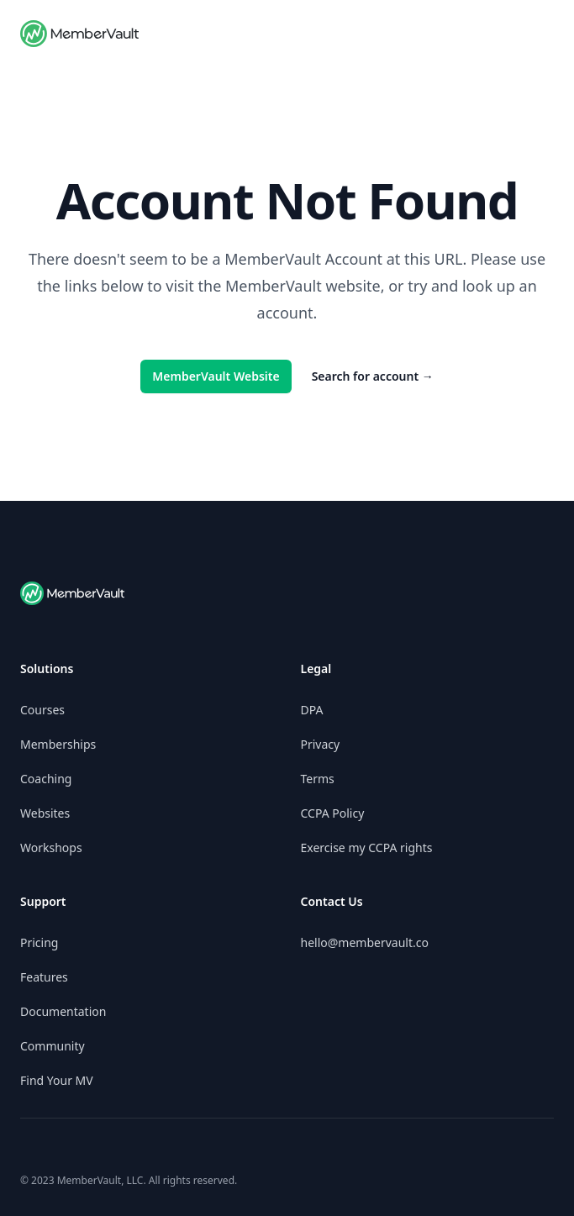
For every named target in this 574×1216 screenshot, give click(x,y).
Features (44, 977)
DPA (312, 710)
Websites (45, 813)
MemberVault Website (215, 376)
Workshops (51, 847)
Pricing (39, 942)
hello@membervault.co (365, 942)
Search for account (373, 376)
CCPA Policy (333, 813)
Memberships (58, 744)
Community (52, 1046)
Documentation (63, 1011)
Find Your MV (56, 1080)
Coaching (45, 779)
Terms (317, 779)
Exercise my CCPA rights (367, 847)
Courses (42, 710)
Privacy (320, 744)
